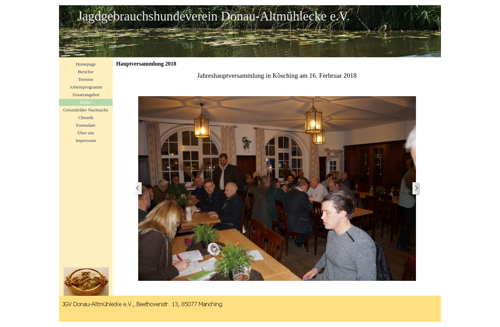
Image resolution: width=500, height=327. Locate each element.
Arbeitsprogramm (85, 87)
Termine (85, 79)
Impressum (85, 140)
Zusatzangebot (85, 94)
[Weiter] (416, 188)
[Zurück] (138, 188)
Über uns (85, 132)
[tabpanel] (277, 76)
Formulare (85, 125)
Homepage (86, 64)
